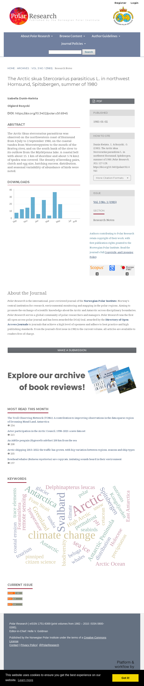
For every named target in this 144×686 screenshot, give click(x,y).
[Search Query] (65, 52)
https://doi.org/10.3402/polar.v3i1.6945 (41, 113)
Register (120, 2)
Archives (23, 68)
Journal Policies (72, 43)
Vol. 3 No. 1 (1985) (42, 68)
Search (89, 52)
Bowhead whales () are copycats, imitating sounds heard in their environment (65, 459)
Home (11, 68)
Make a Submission (72, 350)
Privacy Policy (29, 645)
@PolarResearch (49, 645)
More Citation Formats (109, 177)
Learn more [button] (25, 680)
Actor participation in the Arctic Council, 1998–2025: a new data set (46, 431)
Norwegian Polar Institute (100, 301)
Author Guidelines (105, 36)
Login (134, 2)
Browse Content (71, 36)
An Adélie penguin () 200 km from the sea (42, 440)
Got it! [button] (125, 677)
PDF (99, 101)
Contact (13, 645)
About (36, 36)
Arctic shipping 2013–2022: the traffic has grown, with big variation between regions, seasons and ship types (71, 449)
